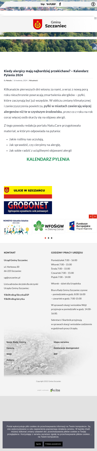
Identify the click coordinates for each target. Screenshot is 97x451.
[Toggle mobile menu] (95, 18)
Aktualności (33, 80)
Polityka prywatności (53, 444)
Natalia (9, 80)
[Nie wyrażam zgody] (91, 435)
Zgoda (38, 444)
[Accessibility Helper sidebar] (93, 4)
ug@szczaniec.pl (12, 277)
